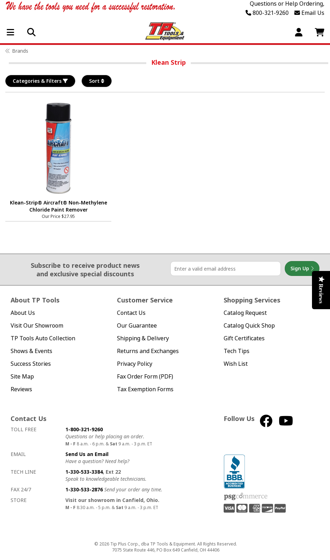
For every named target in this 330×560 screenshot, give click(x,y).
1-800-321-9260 (84, 429)
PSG (246, 496)
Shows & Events (31, 351)
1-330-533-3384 (84, 471)
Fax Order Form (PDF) (145, 376)
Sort (96, 81)
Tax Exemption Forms (145, 389)
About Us (23, 313)
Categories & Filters (40, 81)
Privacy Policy (134, 364)
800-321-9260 (267, 12)
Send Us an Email (86, 454)
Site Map (22, 376)
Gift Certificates (244, 338)
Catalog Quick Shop (249, 325)
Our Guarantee (137, 325)
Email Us (309, 12)
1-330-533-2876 (84, 489)
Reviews (21, 389)
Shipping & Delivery (143, 338)
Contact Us (131, 313)
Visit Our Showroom (37, 325)
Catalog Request (245, 313)
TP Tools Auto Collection (43, 338)
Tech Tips (236, 351)
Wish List (236, 364)
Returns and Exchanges (148, 351)
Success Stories (31, 364)
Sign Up (302, 268)
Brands (20, 50)
